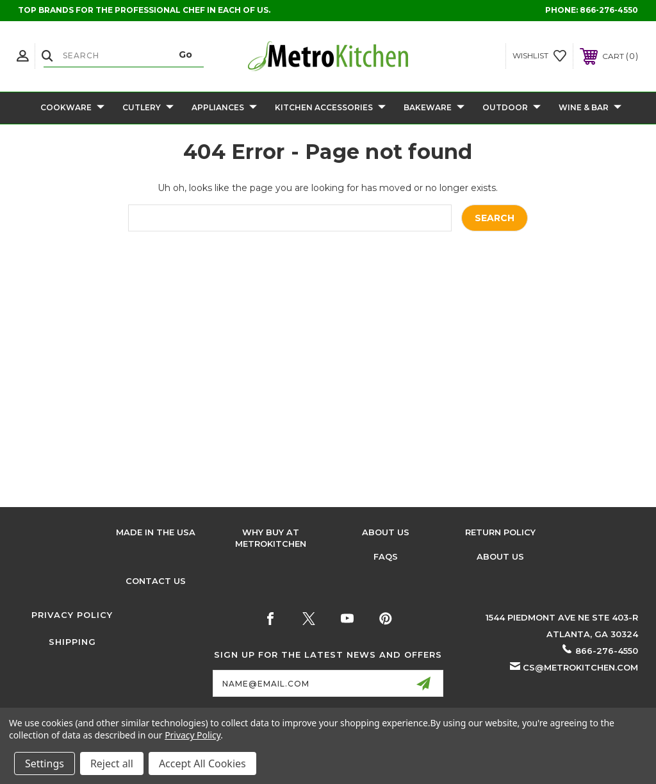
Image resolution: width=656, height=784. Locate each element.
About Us (385, 532)
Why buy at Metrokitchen (270, 538)
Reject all (111, 763)
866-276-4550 (609, 10)
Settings (44, 763)
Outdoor (511, 108)
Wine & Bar (590, 108)
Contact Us (156, 581)
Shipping (72, 642)
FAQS (385, 556)
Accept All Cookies (202, 763)
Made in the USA (155, 532)
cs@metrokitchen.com (580, 667)
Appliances (224, 108)
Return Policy (500, 532)
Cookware (72, 108)
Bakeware (434, 108)
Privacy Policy (72, 615)
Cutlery (148, 108)
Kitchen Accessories (330, 108)
